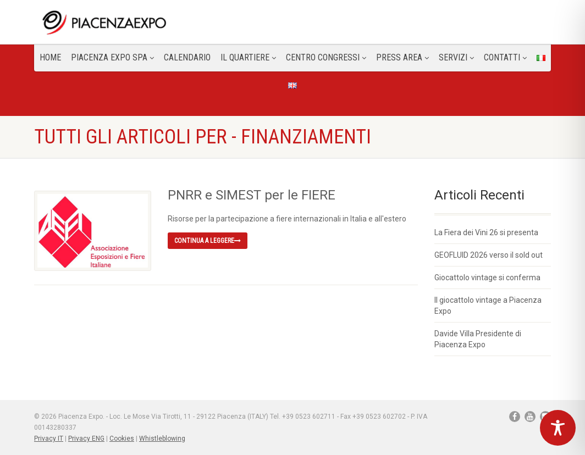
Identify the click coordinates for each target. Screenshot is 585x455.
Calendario (187, 57)
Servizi (456, 57)
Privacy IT (48, 438)
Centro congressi (326, 57)
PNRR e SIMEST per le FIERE (251, 195)
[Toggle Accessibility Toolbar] (558, 428)
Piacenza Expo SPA (112, 57)
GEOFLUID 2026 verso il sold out (488, 255)
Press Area (402, 57)
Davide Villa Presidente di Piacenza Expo (477, 339)
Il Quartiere (248, 57)
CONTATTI (505, 57)
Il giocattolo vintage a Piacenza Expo (488, 305)
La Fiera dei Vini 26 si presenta (486, 232)
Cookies (121, 438)
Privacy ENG (86, 438)
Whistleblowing (162, 438)
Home (50, 57)
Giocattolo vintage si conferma (487, 277)
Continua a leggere (207, 241)
